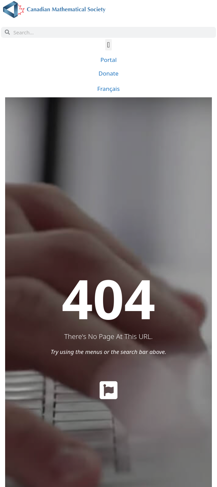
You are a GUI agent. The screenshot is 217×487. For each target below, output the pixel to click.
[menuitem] (108, 88)
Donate (108, 73)
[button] (108, 44)
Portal (108, 60)
